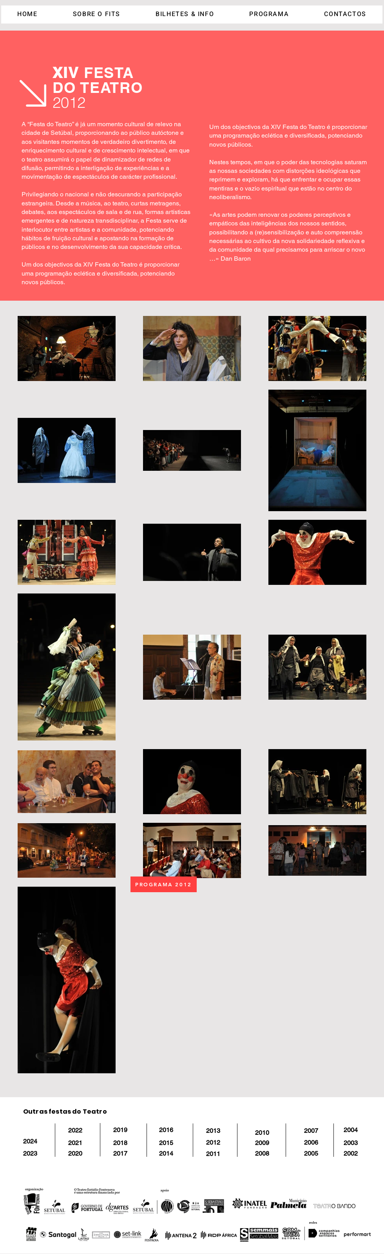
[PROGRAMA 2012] (163, 884)
